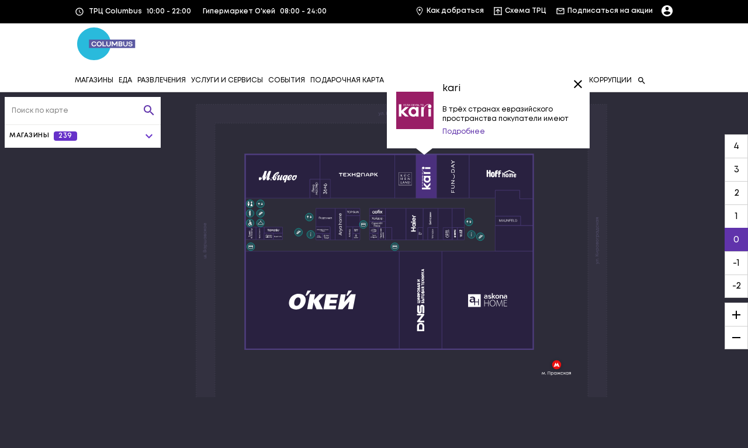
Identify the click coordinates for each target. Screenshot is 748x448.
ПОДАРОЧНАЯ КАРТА (347, 80)
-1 (736, 263)
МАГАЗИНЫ (94, 80)
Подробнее (463, 132)
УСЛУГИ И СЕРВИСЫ (227, 80)
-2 (736, 286)
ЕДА (125, 80)
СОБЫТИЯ (286, 80)
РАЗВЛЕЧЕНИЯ (161, 80)
